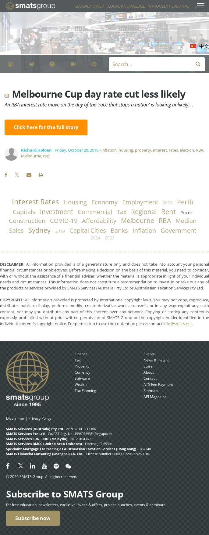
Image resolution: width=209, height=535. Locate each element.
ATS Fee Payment (158, 384)
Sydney (39, 230)
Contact (150, 378)
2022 (167, 203)
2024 (95, 238)
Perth (185, 202)
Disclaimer (15, 418)
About (148, 372)
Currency (82, 372)
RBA (199, 150)
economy (104, 202)
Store (148, 366)
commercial (95, 212)
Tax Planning (85, 390)
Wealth (81, 384)
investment (56, 211)
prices (186, 212)
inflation (109, 150)
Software (82, 378)
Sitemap (150, 390)
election (187, 150)
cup (46, 156)
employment (140, 202)
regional (144, 211)
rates (173, 150)
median (186, 221)
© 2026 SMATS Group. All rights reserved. (41, 476)
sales (16, 230)
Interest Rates (35, 201)
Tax (78, 360)
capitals (24, 212)
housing (126, 150)
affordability (99, 221)
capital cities (87, 230)
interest (160, 150)
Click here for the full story (46, 127)
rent (168, 211)
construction (27, 221)
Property (82, 366)
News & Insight (156, 360)
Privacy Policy (39, 418)
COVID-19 (63, 221)
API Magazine (155, 396)
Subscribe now (33, 518)
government (178, 230)
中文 (204, 46)
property (143, 150)
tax (121, 212)
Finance (81, 354)
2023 (110, 238)
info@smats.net (177, 323)
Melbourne (31, 156)
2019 (60, 231)
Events (149, 354)
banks (119, 230)
